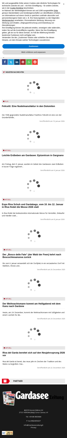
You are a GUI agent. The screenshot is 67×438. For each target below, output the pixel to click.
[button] (64, 4)
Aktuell (8, 150)
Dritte (56, 11)
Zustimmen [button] (33, 46)
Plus (6, 101)
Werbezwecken (8, 20)
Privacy (33, 427)
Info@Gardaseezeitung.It (33, 425)
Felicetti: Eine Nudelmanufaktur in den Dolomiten (28, 106)
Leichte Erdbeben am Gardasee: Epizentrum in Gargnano (33, 155)
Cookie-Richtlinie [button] (16, 8)
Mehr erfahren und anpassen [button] (33, 52)
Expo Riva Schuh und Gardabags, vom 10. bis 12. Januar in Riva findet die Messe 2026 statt (32, 205)
